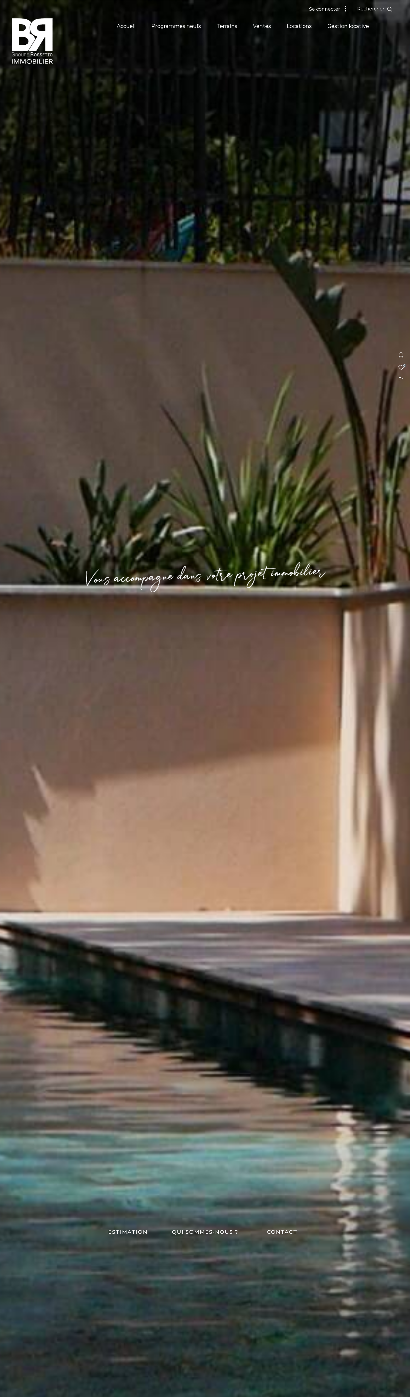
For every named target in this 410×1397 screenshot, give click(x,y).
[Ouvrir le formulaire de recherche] (386, 9)
